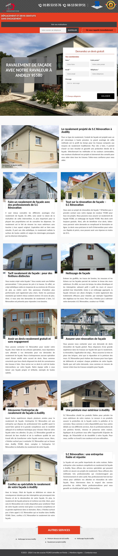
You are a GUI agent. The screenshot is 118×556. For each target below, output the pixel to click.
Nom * (67, 60)
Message (68, 79)
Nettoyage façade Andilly (85, 539)
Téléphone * (94, 70)
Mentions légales (76, 552)
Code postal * (95, 60)
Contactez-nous (91, 552)
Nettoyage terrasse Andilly (27, 539)
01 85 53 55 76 (50, 5)
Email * (67, 70)
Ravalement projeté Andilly (56, 542)
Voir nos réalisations (59, 24)
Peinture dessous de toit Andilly (58, 539)
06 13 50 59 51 (74, 5)
